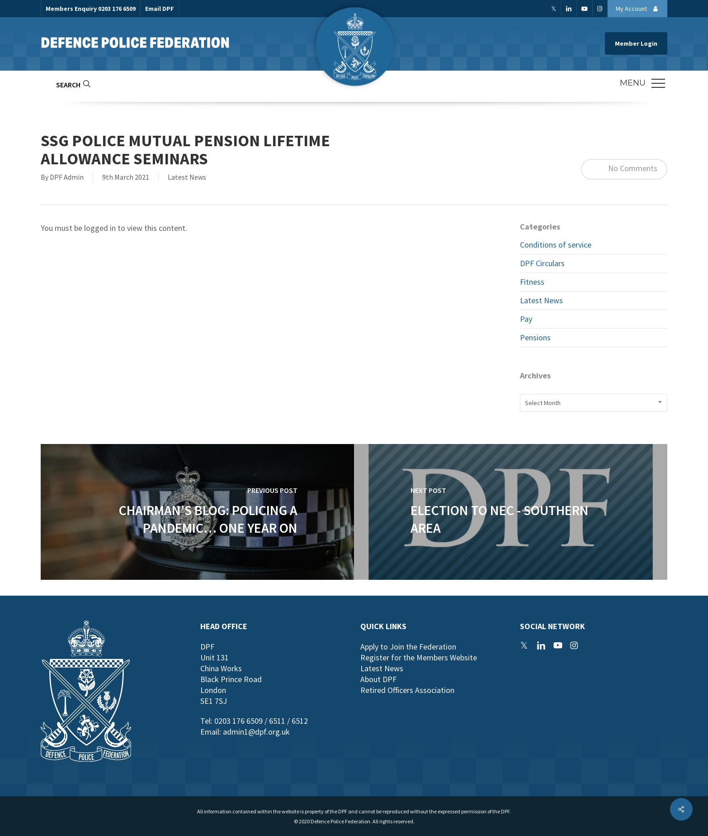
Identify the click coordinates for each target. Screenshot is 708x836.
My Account (639, 8)
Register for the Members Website (418, 657)
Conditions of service (555, 244)
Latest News (187, 177)
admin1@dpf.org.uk (256, 731)
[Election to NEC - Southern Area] (510, 512)
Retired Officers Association (407, 690)
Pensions (535, 337)
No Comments (624, 169)
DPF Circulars (542, 263)
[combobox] (593, 403)
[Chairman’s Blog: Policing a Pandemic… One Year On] (197, 512)
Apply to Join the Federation (408, 646)
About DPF (378, 679)
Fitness (532, 282)
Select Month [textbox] (543, 403)
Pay (526, 319)
